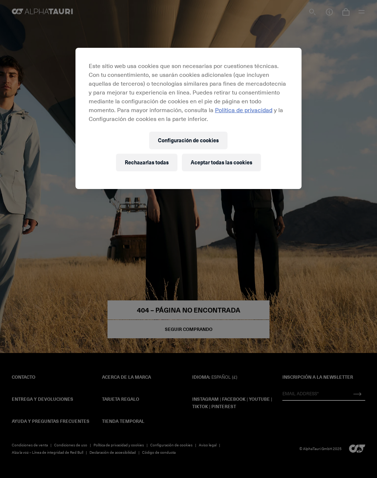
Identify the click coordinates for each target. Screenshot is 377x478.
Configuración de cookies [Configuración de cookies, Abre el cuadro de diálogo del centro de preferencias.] (188, 140)
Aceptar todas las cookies (221, 162)
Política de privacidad (243, 109)
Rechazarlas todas (147, 162)
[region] (188, 118)
